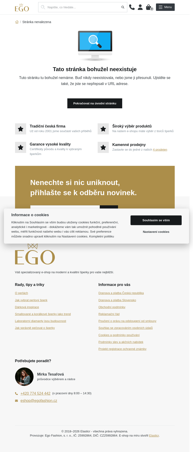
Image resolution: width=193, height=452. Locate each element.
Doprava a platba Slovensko (117, 300)
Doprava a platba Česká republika (121, 293)
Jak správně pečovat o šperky (35, 328)
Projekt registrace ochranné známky (122, 349)
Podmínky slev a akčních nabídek (121, 342)
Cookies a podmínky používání (119, 335)
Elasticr (154, 435)
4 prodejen (160, 149)
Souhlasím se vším (156, 220)
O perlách (21, 293)
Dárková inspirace (27, 307)
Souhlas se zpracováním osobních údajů (126, 328)
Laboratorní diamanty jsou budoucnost (40, 321)
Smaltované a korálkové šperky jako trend (43, 314)
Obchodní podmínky (112, 307)
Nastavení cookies (156, 232)
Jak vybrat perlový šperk (31, 300)
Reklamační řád (109, 314)
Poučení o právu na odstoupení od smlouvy (127, 321)
